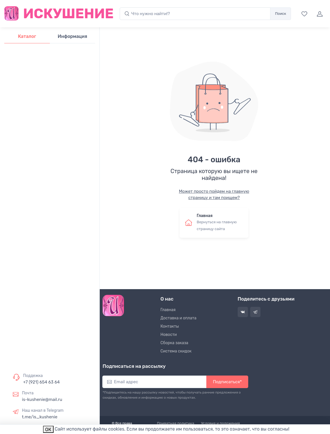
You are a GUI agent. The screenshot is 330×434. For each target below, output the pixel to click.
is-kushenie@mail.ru (42, 399)
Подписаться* (227, 381)
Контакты (169, 326)
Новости (168, 334)
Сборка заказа (174, 342)
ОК (48, 429)
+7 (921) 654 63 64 (41, 382)
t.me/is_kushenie (39, 416)
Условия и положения (220, 423)
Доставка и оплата (178, 318)
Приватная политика (175, 423)
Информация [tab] (72, 36)
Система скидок (176, 351)
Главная (168, 309)
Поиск (280, 13)
